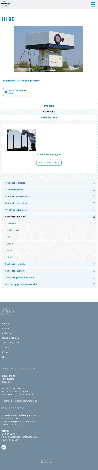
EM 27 (10, 243)
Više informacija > (49, 163)
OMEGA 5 (11, 223)
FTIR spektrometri (15, 183)
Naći (3, 357)
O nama (5, 347)
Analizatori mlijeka (15, 264)
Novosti (5, 352)
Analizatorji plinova (16, 216)
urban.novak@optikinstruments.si (18, 421)
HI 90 (9, 257)
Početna (5, 323)
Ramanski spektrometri (17, 196)
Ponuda (5, 328)
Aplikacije (6, 333)
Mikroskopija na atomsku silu (21, 284)
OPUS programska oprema (19, 277)
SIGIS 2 (10, 250)
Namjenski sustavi (15, 271)
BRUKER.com (49, 117)
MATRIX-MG (13, 230)
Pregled (49, 105)
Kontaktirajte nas (10, 342)
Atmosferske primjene (49, 154)
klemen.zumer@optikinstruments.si (19, 437)
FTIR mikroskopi (14, 189)
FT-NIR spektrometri (16, 210)
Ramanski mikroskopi (16, 203)
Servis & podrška (10, 338)
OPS (9, 237)
